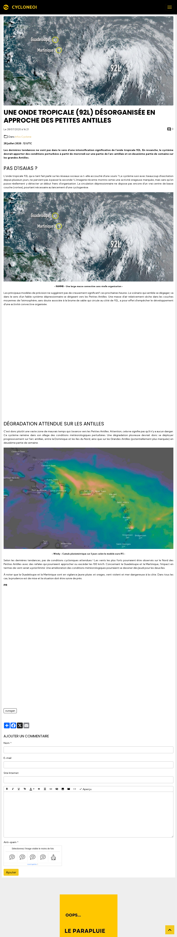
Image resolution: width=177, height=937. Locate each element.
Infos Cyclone (23, 136)
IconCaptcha (32, 864)
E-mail (7, 758)
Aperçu (85, 789)
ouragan (10, 710)
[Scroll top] (169, 929)
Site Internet (11, 773)
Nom (7, 743)
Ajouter (11, 872)
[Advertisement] (89, 362)
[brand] (20, 7)
